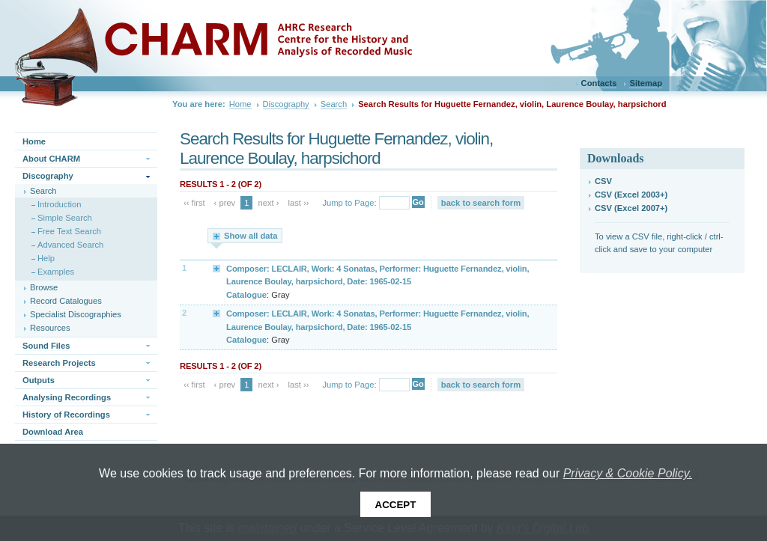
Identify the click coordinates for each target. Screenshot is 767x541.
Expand (217, 268)
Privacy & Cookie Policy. (627, 473)
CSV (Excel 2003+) (631, 194)
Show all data (251, 235)
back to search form (481, 202)
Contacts (599, 83)
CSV (603, 181)
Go (418, 202)
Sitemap (645, 83)
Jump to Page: (349, 202)
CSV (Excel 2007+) (631, 208)
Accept (395, 504)
